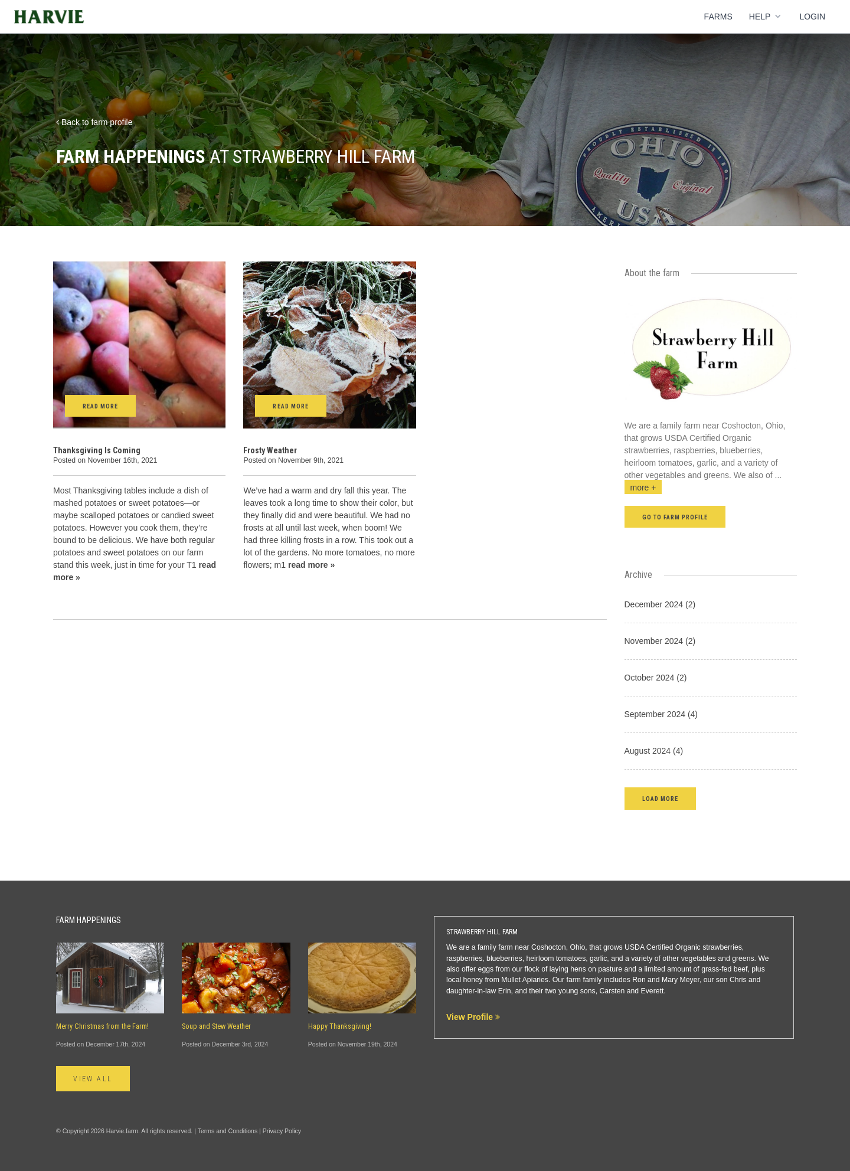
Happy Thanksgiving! (339, 1026)
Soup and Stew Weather (216, 1026)
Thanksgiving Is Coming (96, 450)
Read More (100, 406)
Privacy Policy (282, 1130)
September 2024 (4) (661, 714)
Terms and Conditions (228, 1130)
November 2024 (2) (660, 641)
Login (812, 16)
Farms (718, 16)
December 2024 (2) (660, 604)
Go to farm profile (675, 517)
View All (93, 1079)
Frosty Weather (270, 450)
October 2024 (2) (656, 677)
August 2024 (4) (654, 750)
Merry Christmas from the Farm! (102, 1026)
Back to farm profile (94, 122)
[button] (660, 798)
